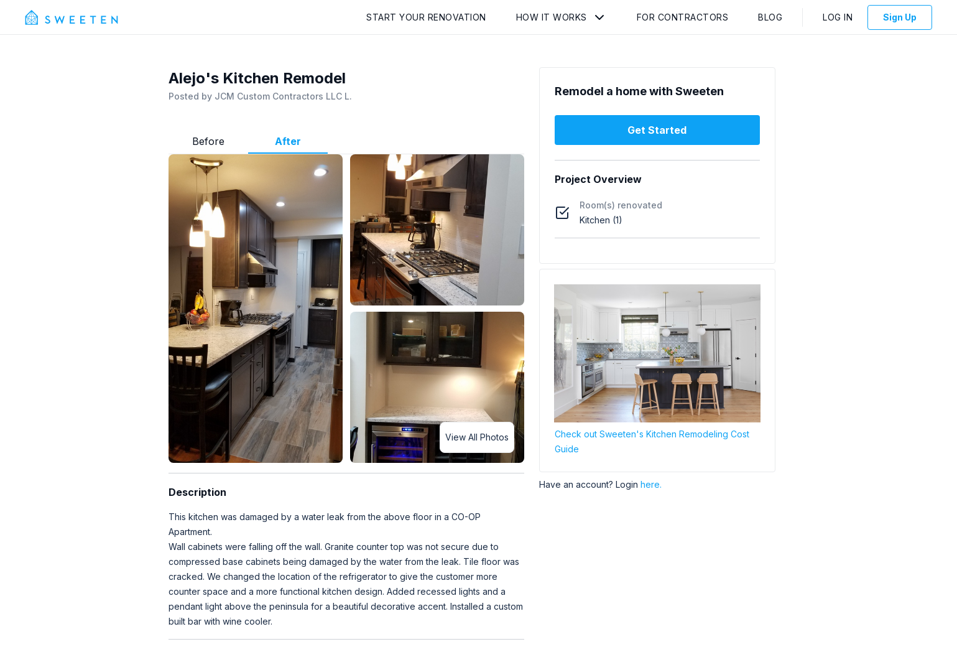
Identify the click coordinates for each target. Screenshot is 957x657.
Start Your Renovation (426, 17)
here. (651, 484)
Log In (838, 17)
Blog (770, 17)
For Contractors (683, 17)
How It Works (551, 17)
